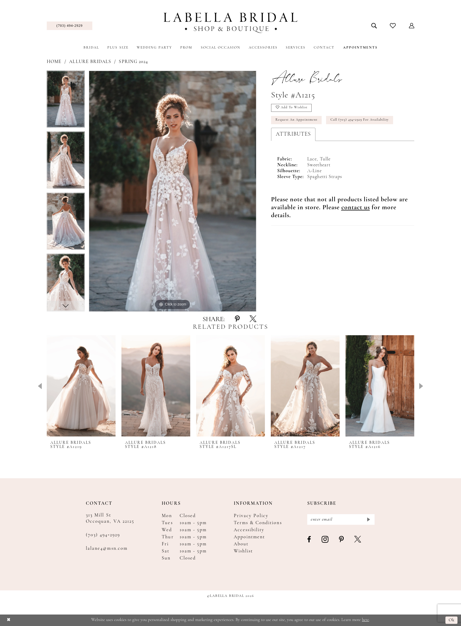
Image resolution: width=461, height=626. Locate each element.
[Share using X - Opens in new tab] (253, 319)
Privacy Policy (251, 516)
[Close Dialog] (9, 620)
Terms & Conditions (258, 523)
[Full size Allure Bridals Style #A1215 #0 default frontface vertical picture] (172, 191)
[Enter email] (341, 519)
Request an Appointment (297, 120)
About (241, 544)
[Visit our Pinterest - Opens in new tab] (341, 540)
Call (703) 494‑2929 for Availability (361, 120)
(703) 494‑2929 (103, 535)
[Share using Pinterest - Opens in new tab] (237, 319)
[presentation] (81, 385)
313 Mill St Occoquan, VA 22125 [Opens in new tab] (110, 518)
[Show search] (374, 25)
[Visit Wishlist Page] (392, 26)
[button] (411, 25)
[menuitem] (69, 25)
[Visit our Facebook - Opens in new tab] (309, 540)
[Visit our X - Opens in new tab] (358, 540)
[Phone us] (69, 25)
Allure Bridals (90, 61)
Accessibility (249, 530)
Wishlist (243, 551)
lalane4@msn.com (107, 548)
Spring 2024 (133, 61)
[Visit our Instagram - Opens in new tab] (325, 540)
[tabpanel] (66, 101)
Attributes (293, 135)
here (365, 620)
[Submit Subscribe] (368, 519)
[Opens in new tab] (355, 208)
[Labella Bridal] (231, 23)
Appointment (249, 537)
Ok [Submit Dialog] (452, 620)
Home (54, 61)
